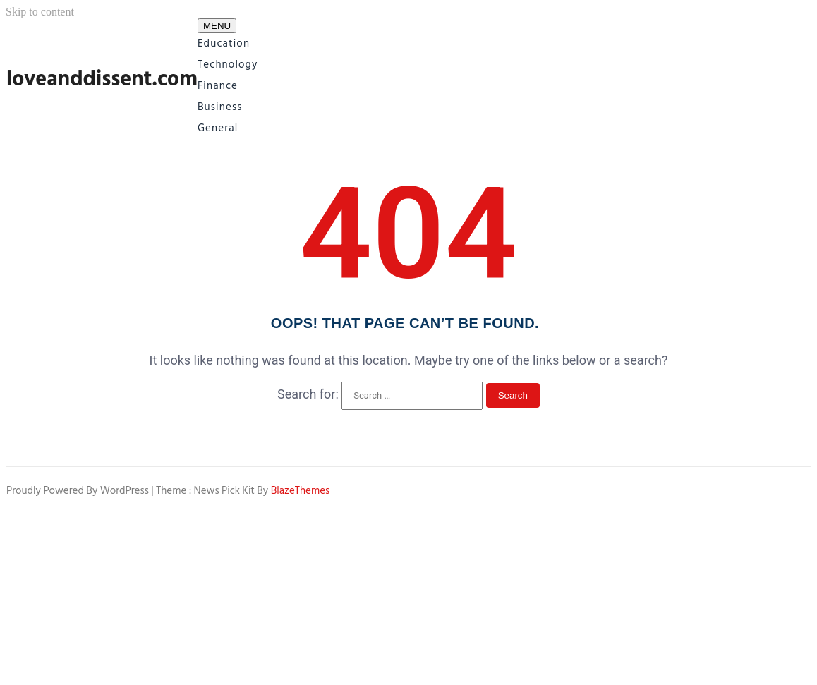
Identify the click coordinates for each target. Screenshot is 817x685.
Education (224, 43)
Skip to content (40, 12)
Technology (228, 64)
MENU (217, 25)
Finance (218, 86)
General (218, 128)
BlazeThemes (300, 490)
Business (220, 107)
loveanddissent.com (102, 79)
